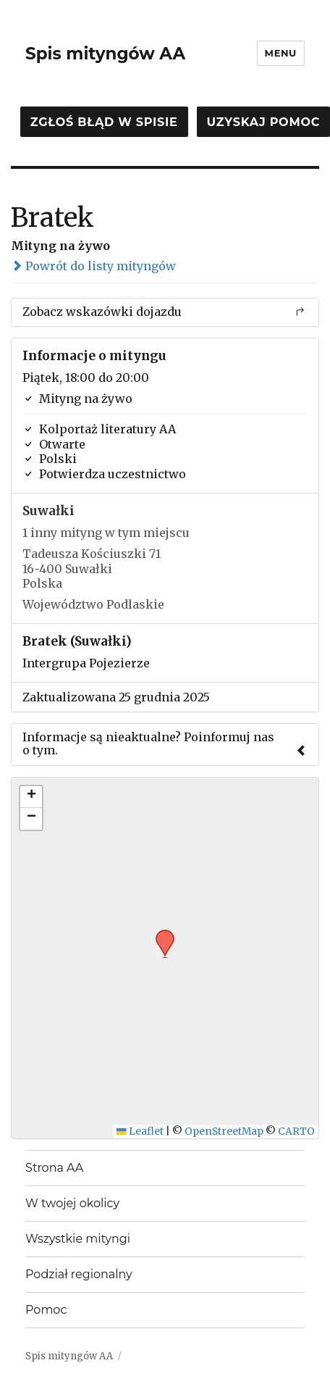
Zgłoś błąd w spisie (104, 122)
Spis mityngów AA (105, 53)
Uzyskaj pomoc (263, 122)
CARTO (296, 1131)
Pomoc (46, 1310)
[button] (160, 934)
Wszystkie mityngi (77, 1239)
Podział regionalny (78, 1274)
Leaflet (140, 1131)
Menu (281, 53)
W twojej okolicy (72, 1203)
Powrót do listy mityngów (93, 266)
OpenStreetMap (224, 1131)
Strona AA (54, 1168)
